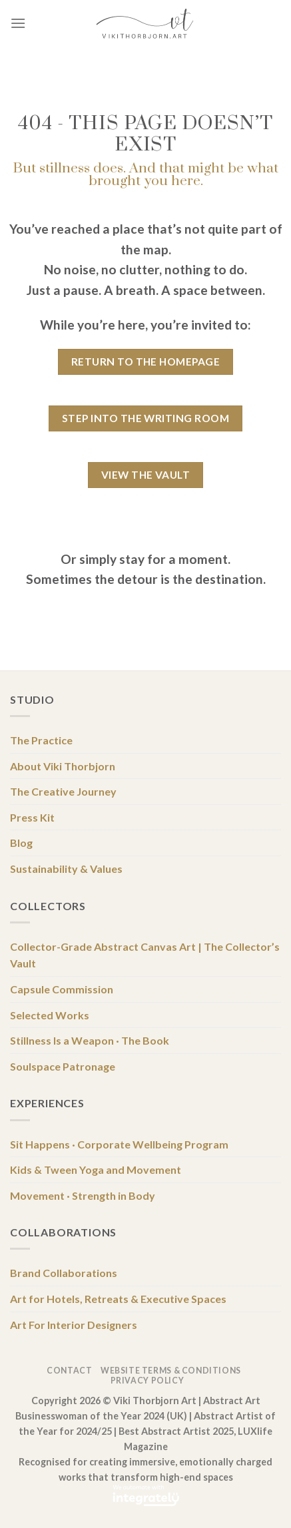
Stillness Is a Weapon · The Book (89, 1040)
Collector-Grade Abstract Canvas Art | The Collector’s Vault (145, 955)
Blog (21, 842)
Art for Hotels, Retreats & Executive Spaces (118, 1298)
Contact (69, 1371)
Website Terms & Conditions (171, 1371)
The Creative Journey (63, 791)
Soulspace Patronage (62, 1066)
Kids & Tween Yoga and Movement (95, 1169)
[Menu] (18, 23)
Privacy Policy (147, 1381)
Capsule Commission (61, 989)
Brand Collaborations (63, 1272)
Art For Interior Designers (73, 1324)
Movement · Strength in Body (82, 1195)
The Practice (41, 740)
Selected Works (49, 1015)
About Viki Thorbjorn (62, 766)
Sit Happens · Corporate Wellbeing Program (119, 1144)
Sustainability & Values (66, 868)
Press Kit (32, 817)
